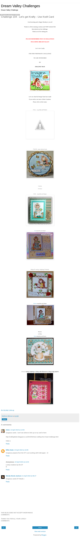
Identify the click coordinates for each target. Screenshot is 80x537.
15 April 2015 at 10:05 (21, 450)
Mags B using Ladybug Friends (40, 269)
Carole (35, 149)
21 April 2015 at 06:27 (29, 476)
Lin (35, 230)
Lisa (34, 194)
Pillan (35, 336)
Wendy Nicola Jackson (14, 476)
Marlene (35, 303)
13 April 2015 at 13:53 (17, 430)
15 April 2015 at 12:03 (22, 462)
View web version (40, 531)
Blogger (43, 535)
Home (40, 527)
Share (4, 419)
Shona (23, 371)
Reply (8, 444)
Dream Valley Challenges (20, 6)
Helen (8, 430)
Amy (34, 110)
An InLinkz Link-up (7, 410)
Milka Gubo (10, 450)
